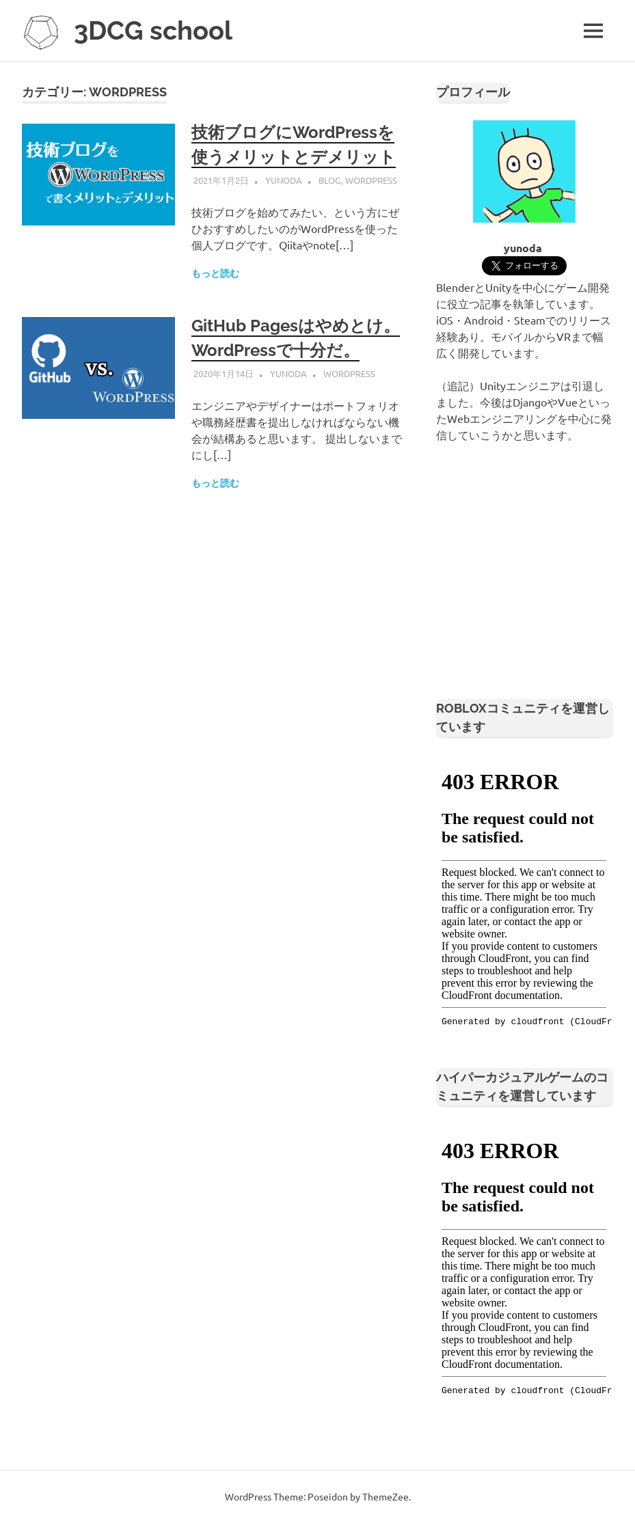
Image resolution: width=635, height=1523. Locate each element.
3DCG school (153, 30)
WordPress (371, 180)
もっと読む (215, 273)
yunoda (283, 180)
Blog (330, 180)
